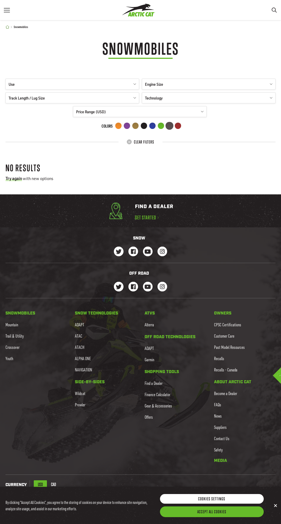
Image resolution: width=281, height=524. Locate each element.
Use (72, 84)
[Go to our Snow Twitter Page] (118, 252)
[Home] (7, 27)
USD (40, 484)
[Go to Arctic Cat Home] (138, 10)
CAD (53, 484)
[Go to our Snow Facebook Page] (133, 252)
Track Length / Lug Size (72, 98)
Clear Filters (140, 141)
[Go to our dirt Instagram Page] (118, 287)
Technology (208, 98)
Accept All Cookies (211, 515)
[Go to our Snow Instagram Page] (162, 252)
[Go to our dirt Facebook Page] (133, 287)
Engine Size (208, 84)
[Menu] (7, 10)
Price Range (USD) (140, 111)
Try (13, 178)
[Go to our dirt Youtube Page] (148, 287)
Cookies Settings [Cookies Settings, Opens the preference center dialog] (211, 502)
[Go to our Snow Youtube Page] (148, 252)
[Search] (274, 10)
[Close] (275, 510)
